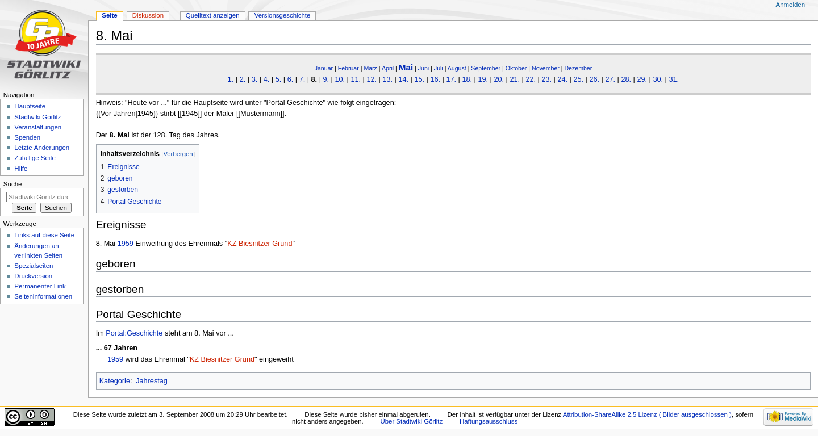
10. (340, 79)
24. (562, 79)
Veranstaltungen (37, 127)
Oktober (516, 68)
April (388, 68)
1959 (125, 244)
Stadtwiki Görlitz (37, 117)
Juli (438, 68)
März (370, 68)
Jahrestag (152, 381)
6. (290, 79)
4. (267, 79)
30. (658, 79)
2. (243, 79)
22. (530, 79)
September (485, 68)
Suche (12, 184)
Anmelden (791, 4)
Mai (406, 67)
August (457, 68)
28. (626, 79)
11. (355, 79)
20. (499, 79)
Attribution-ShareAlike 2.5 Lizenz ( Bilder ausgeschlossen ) (647, 414)
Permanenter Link (39, 286)
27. (610, 79)
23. (546, 79)
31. (674, 79)
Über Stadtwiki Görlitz (411, 421)
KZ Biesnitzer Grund (259, 244)
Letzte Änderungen (41, 147)
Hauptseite (29, 106)
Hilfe (20, 168)
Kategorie (114, 381)
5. (279, 79)
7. (302, 79)
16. (435, 79)
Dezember (578, 68)
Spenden (27, 137)
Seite (109, 15)
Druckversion (33, 275)
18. (467, 79)
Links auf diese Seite (44, 235)
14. (403, 79)
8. (314, 79)
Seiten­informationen (43, 296)
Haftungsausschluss (488, 421)
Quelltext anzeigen (213, 15)
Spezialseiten (33, 265)
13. (387, 79)
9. (326, 79)
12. (371, 79)
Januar (324, 68)
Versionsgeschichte (282, 15)
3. (255, 79)
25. (578, 79)
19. (483, 79)
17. (451, 79)
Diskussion (148, 15)
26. (594, 79)
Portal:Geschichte (134, 333)
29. (642, 79)
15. (419, 79)
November (546, 68)
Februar (348, 68)
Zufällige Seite (35, 157)
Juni (423, 68)
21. (515, 79)
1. (231, 79)
